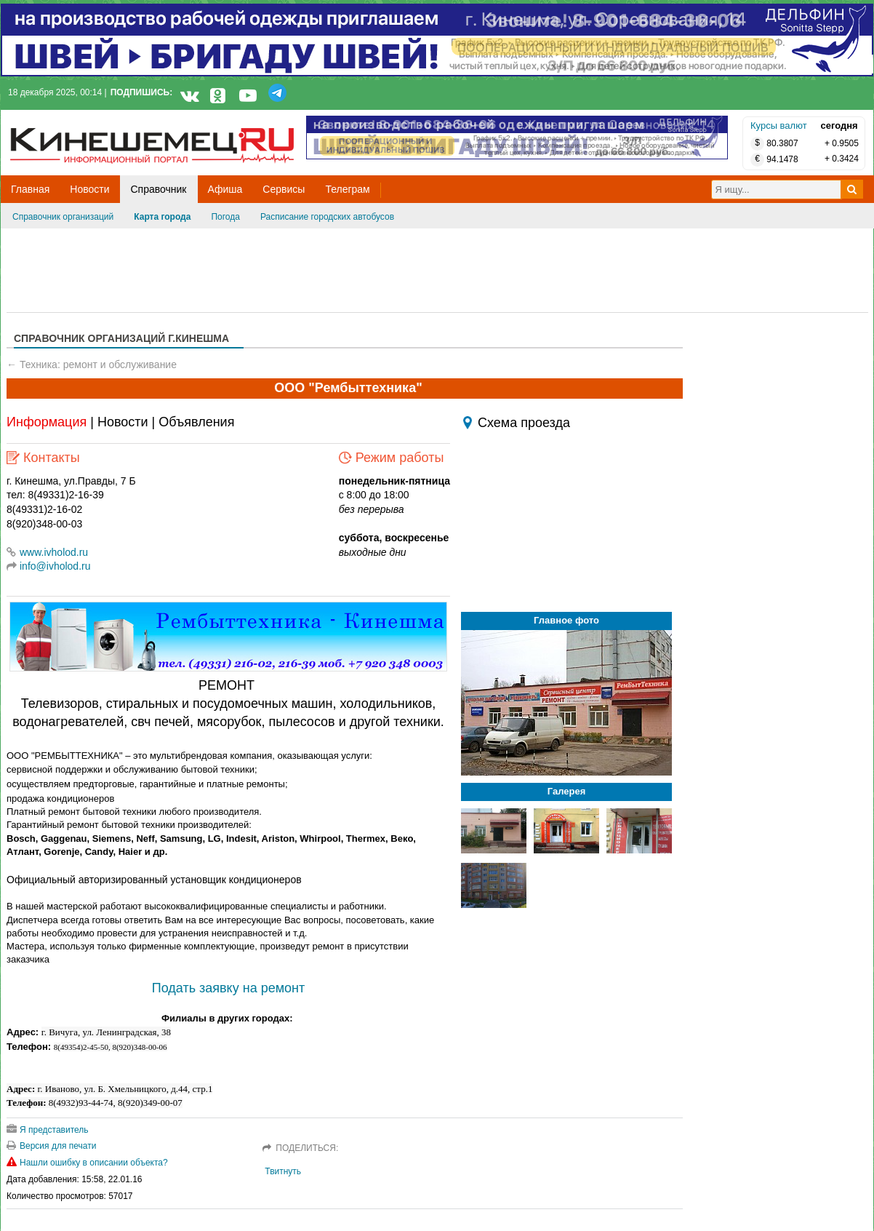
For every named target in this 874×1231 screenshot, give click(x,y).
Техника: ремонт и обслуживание (98, 364)
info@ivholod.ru (55, 566)
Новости (122, 422)
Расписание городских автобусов (327, 217)
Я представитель (48, 1130)
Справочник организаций (62, 217)
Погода (225, 217)
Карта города (162, 217)
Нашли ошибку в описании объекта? (87, 1163)
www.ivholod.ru (47, 552)
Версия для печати (51, 1146)
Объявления (196, 422)
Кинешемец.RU (64, 117)
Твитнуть (283, 1171)
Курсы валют (778, 125)
